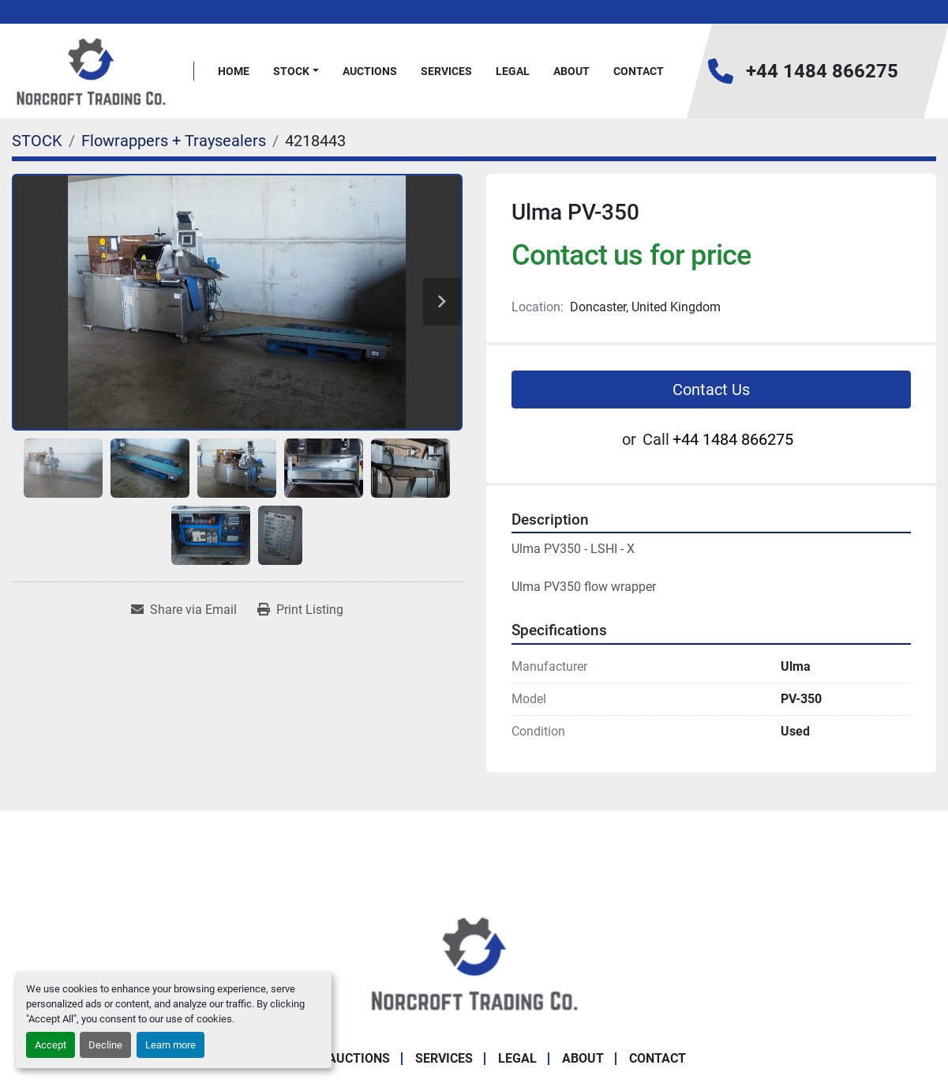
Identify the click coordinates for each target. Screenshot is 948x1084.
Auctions (370, 71)
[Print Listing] (300, 610)
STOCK (291, 71)
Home (233, 71)
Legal (513, 71)
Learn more (170, 1045)
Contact (638, 71)
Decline (105, 1045)
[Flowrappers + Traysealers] (173, 140)
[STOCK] (37, 140)
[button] (296, 71)
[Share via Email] (184, 610)
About (571, 71)
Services (446, 71)
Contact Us (711, 389)
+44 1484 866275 (822, 71)
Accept (50, 1045)
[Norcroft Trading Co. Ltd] (474, 961)
